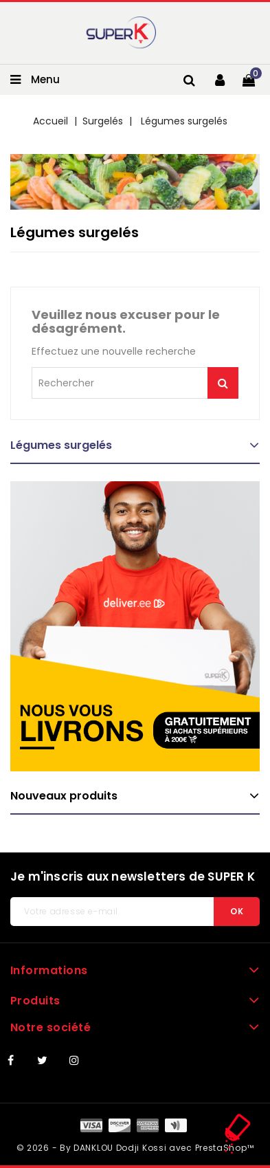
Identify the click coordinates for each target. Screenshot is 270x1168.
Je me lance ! (222, 383)
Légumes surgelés (61, 445)
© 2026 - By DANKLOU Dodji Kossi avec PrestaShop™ (135, 1148)
